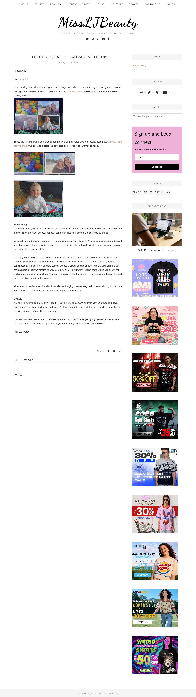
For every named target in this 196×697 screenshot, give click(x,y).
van (168, 192)
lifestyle (27, 360)
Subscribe (157, 166)
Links (134, 69)
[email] (157, 157)
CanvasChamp (74, 91)
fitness (148, 192)
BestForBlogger (113, 693)
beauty (137, 192)
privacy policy (139, 65)
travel (159, 192)
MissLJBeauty (98, 22)
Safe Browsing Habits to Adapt (157, 250)
